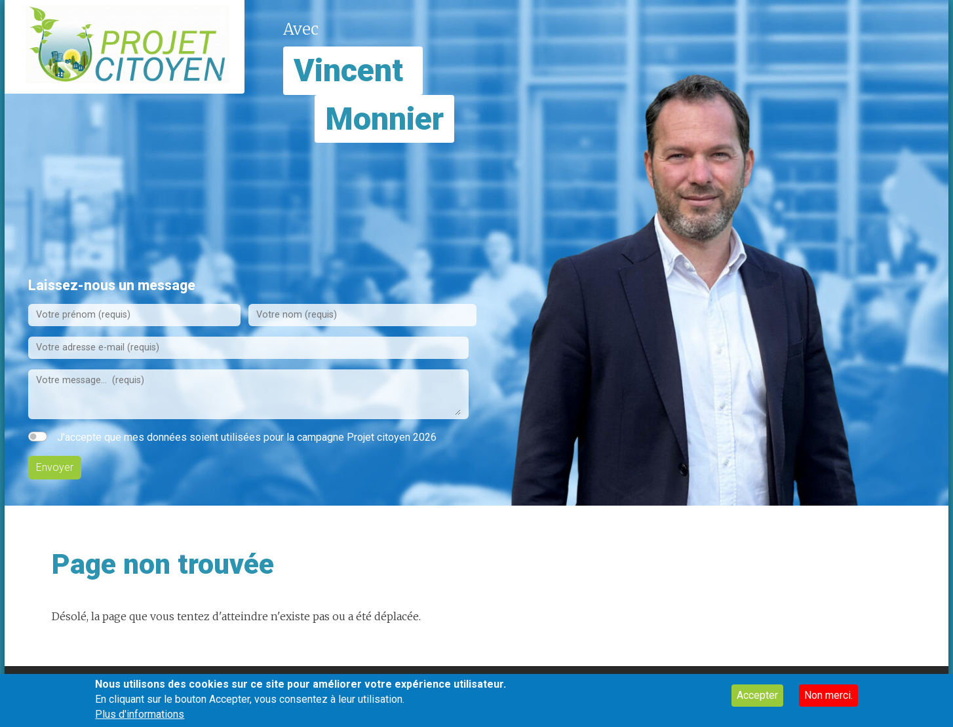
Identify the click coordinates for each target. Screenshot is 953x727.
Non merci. (828, 700)
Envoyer (54, 467)
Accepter (757, 700)
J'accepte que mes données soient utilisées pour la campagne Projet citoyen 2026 (247, 437)
